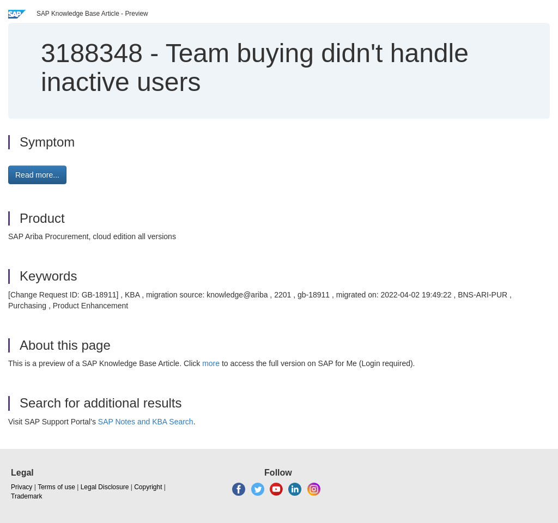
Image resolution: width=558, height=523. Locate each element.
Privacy (21, 487)
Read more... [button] (37, 175)
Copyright (148, 487)
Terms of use (56, 487)
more (211, 363)
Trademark (27, 496)
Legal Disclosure (105, 487)
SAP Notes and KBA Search (145, 421)
